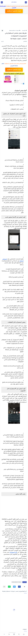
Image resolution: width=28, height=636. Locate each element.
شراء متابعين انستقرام (14, 11)
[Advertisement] (14, 22)
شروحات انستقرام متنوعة (14, 30)
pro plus (14, 2)
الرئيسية (24, 30)
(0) (2, 41)
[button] (19, 587)
